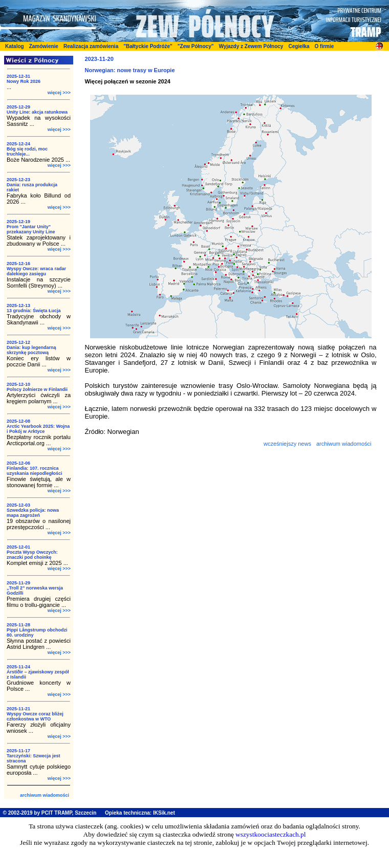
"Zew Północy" (196, 46)
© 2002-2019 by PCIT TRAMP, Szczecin (50, 813)
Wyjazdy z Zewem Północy (251, 46)
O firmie (324, 46)
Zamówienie (43, 46)
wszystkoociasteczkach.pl (270, 834)
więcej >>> (59, 92)
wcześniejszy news (287, 444)
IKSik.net (164, 813)
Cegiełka (298, 46)
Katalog (14, 46)
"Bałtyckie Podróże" (147, 46)
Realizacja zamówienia (90, 46)
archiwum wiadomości (44, 795)
